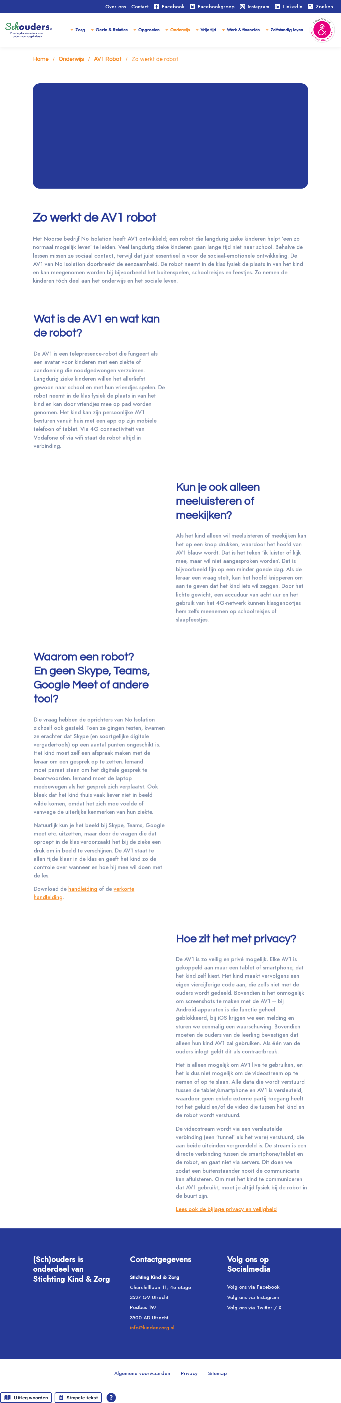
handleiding (82, 889)
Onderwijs (180, 30)
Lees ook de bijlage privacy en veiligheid (226, 1209)
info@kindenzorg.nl (152, 1327)
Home (41, 60)
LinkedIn (288, 6)
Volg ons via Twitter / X (254, 1307)
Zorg (80, 30)
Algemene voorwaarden (142, 1373)
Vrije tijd (208, 30)
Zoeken (320, 6)
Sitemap (217, 1373)
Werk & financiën (243, 30)
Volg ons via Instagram (253, 1297)
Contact (140, 6)
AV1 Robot (108, 60)
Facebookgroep (212, 6)
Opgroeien (149, 30)
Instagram (254, 6)
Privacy (189, 1373)
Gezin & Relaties (112, 30)
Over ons (115, 6)
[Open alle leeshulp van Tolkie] (111, 1397)
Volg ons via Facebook (253, 1287)
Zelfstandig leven (286, 30)
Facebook (169, 6)
